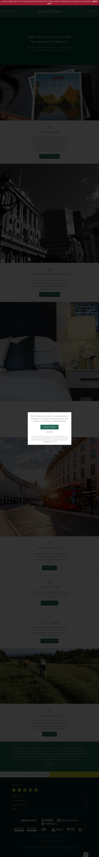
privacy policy (47, 441)
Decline (49, 432)
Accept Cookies (49, 427)
